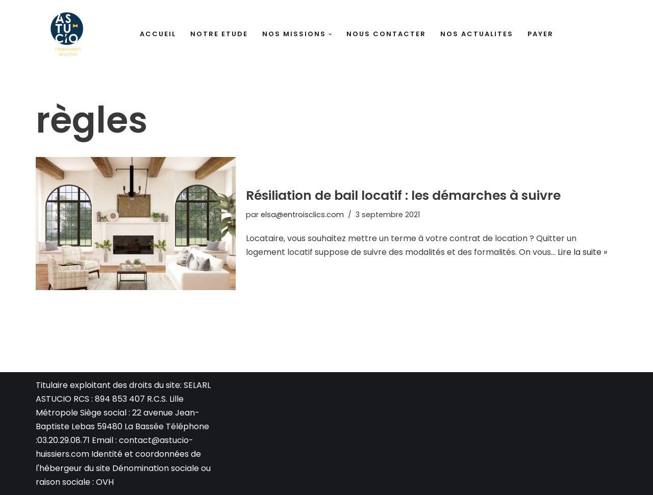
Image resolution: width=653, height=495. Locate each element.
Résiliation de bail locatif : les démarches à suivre (403, 195)
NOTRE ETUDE (219, 34)
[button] (330, 34)
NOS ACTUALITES (476, 34)
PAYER (541, 34)
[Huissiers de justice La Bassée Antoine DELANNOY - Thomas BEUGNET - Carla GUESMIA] (66, 34)
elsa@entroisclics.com (302, 215)
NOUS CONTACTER (386, 34)
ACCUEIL (158, 34)
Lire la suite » (582, 252)
